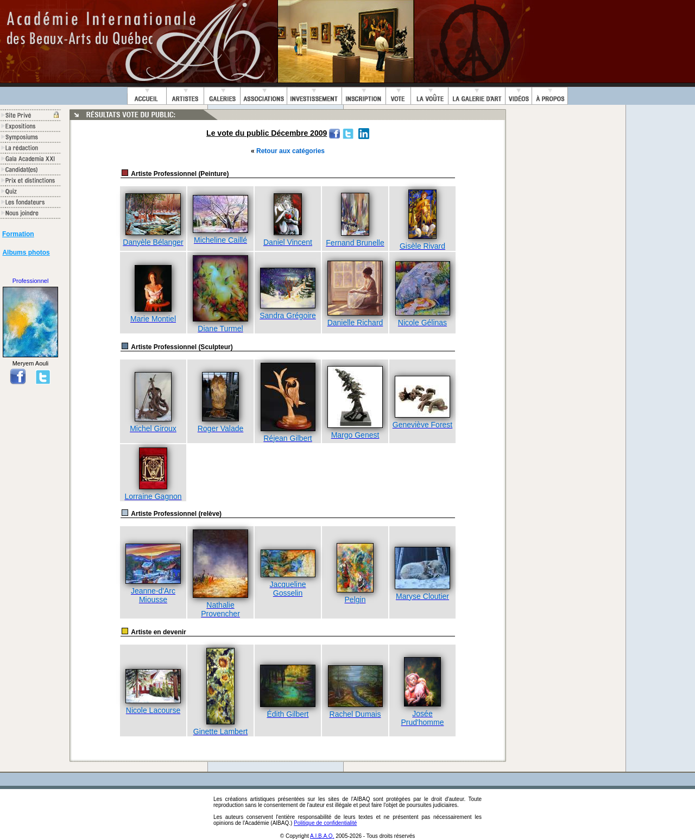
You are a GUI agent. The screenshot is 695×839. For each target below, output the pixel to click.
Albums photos (25, 252)
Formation (18, 234)
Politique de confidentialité (325, 823)
